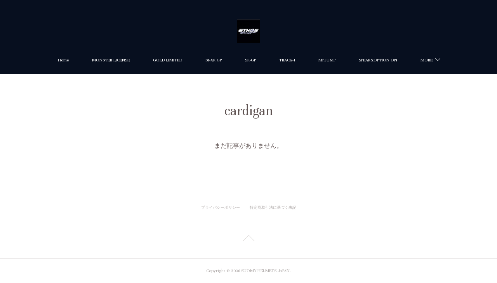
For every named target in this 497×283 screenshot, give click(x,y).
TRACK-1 (287, 60)
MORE (427, 60)
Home (63, 60)
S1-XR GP (213, 60)
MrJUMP (326, 60)
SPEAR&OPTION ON (378, 60)
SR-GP (250, 60)
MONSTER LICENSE (111, 60)
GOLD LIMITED (167, 60)
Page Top (248, 239)
